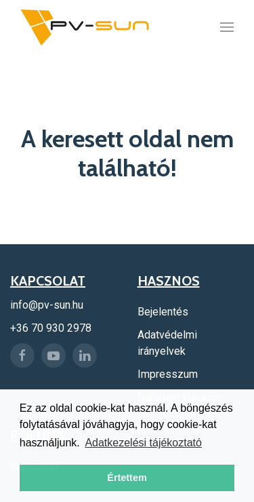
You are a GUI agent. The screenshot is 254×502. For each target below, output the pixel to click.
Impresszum (167, 374)
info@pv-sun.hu (46, 304)
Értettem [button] (126, 477)
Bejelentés (162, 311)
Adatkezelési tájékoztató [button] (143, 442)
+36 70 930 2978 (50, 328)
